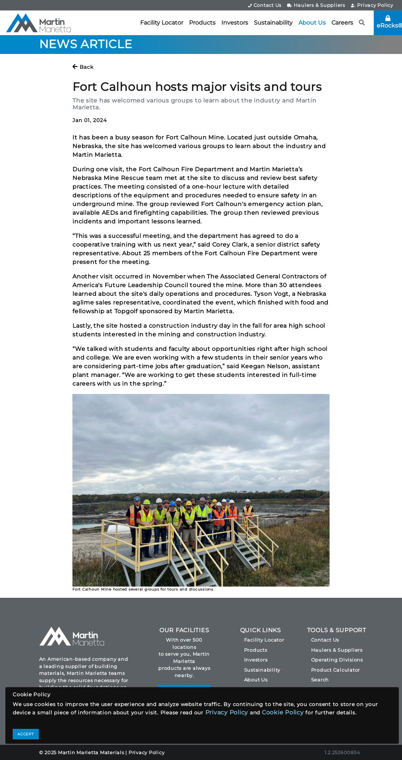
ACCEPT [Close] (25, 734)
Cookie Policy (283, 712)
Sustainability (273, 22)
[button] (362, 23)
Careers (342, 22)
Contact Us (264, 5)
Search (320, 680)
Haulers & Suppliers (316, 5)
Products (202, 22)
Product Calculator (335, 670)
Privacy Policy (372, 5)
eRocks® (389, 22)
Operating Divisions (337, 660)
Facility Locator (161, 22)
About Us (312, 22)
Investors (234, 22)
